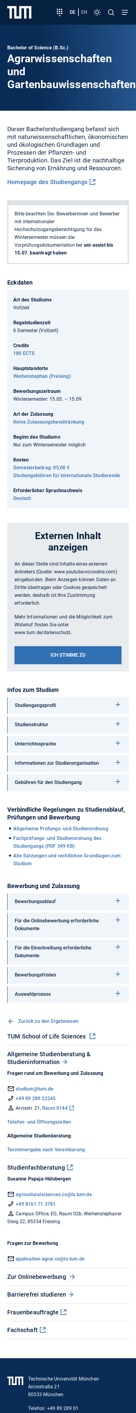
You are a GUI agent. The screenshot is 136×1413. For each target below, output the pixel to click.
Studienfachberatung (36, 1167)
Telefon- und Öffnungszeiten (39, 1122)
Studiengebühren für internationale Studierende (66, 475)
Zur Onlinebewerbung (37, 1276)
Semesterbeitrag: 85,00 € (41, 467)
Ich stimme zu (68, 655)
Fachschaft (22, 1330)
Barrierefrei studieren (36, 1294)
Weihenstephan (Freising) (42, 376)
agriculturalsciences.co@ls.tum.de (54, 1194)
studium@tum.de (34, 1089)
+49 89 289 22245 (35, 1098)
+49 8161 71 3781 (35, 1204)
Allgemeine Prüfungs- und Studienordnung (60, 828)
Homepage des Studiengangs (47, 182)
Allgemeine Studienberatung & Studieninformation (49, 1058)
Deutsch (22, 498)
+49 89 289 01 (63, 1408)
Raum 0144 (55, 1108)
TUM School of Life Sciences (47, 1036)
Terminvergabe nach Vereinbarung (46, 1149)
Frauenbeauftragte (33, 1312)
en (84, 12)
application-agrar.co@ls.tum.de (50, 1259)
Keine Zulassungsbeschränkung (48, 422)
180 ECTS (24, 353)
